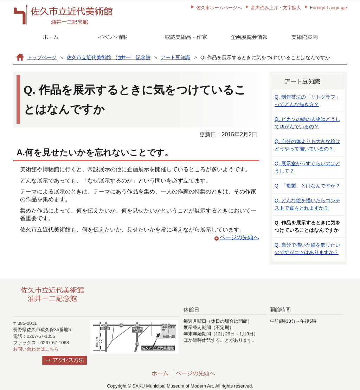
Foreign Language (328, 7)
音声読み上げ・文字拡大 (276, 7)
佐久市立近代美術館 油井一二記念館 (108, 57)
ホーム (160, 373)
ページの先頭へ (239, 237)
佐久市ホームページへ (219, 7)
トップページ (42, 57)
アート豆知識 (175, 57)
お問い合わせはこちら (36, 349)
